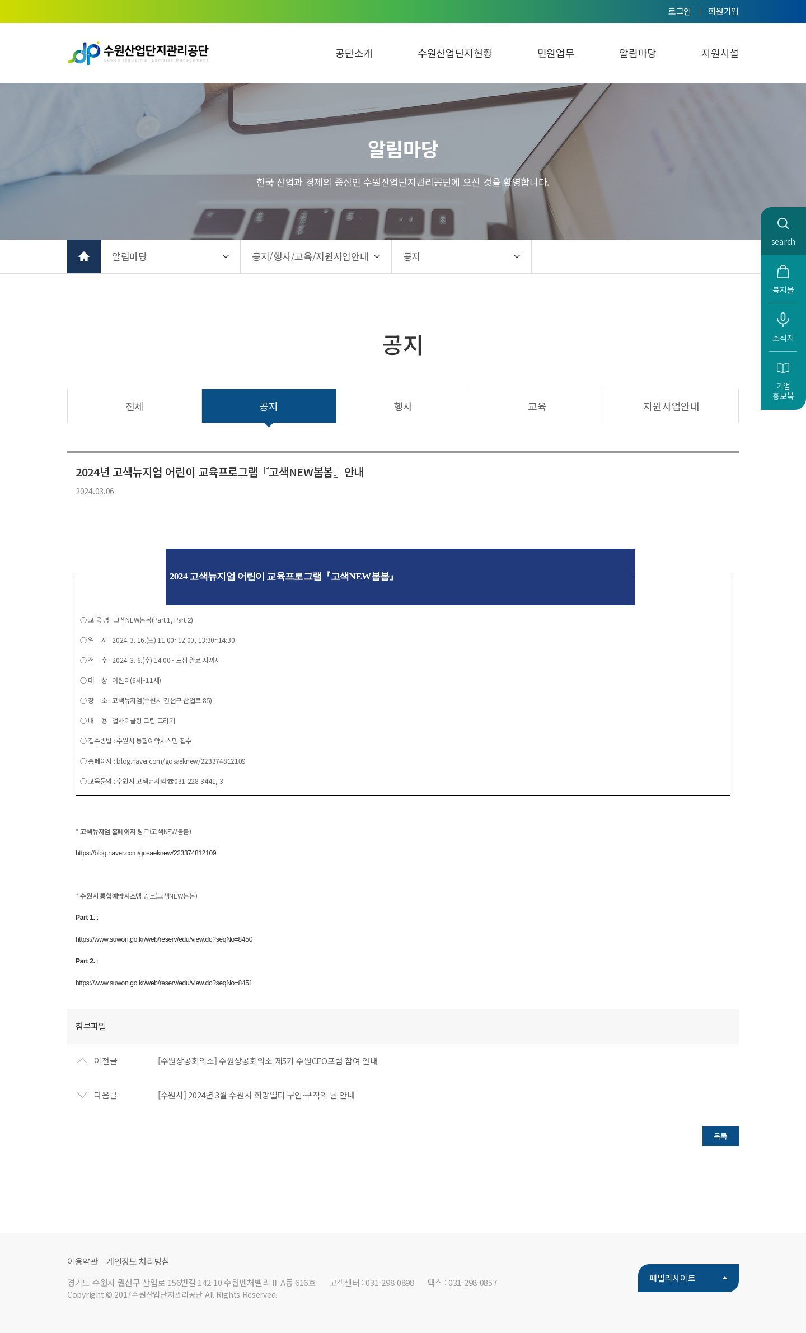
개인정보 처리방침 (138, 1261)
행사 (402, 406)
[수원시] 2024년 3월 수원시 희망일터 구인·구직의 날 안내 (256, 1095)
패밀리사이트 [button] (672, 1278)
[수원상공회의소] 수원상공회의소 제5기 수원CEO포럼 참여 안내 (268, 1061)
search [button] (783, 241)
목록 (721, 1136)
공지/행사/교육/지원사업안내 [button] (310, 256)
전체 (134, 406)
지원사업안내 (671, 406)
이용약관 (82, 1261)
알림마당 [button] (129, 256)
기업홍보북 (783, 390)
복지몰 (783, 289)
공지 (268, 406)
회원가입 (723, 11)
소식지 (783, 337)
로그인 (679, 11)
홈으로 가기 (84, 256)
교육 (537, 406)
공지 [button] (411, 256)
